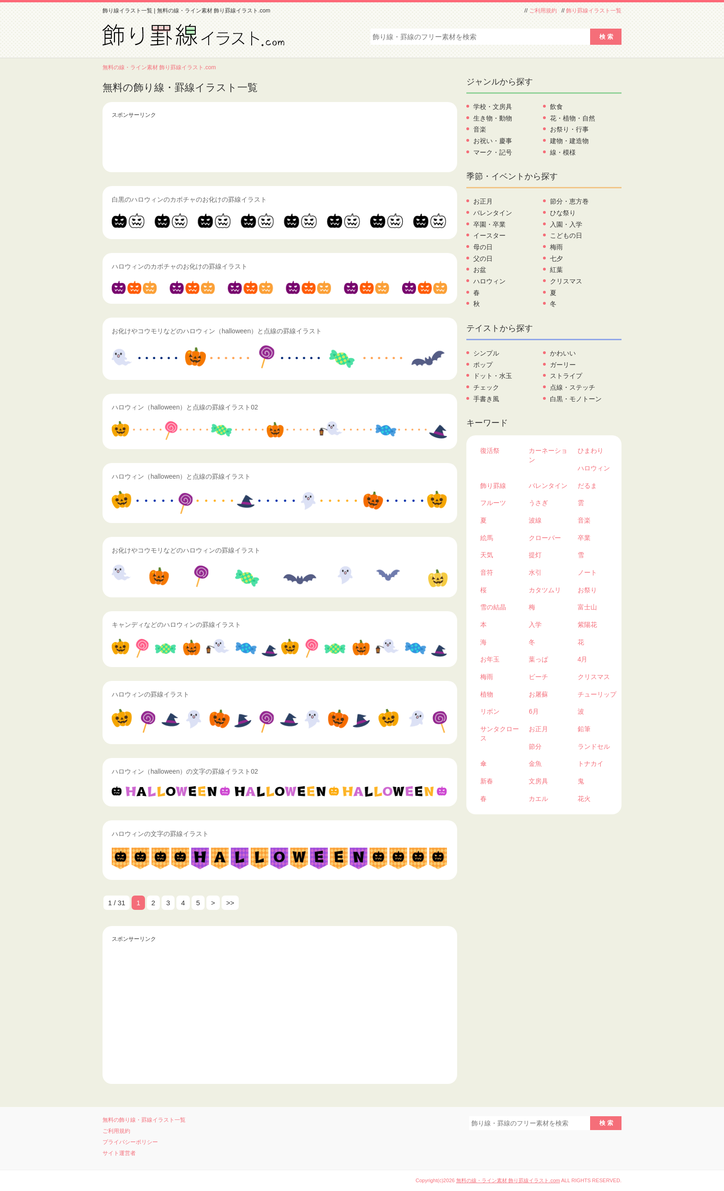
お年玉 (490, 659)
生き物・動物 (492, 118)
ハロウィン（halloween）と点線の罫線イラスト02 (185, 407)
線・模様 (563, 152)
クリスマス (566, 281)
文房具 (538, 781)
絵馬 (486, 537)
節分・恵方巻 (569, 201)
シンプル (486, 353)
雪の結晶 (493, 607)
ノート (587, 572)
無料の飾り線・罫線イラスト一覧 (144, 1120)
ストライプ (566, 375)
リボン (490, 711)
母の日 (483, 247)
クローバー (545, 537)
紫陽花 (587, 624)
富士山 (587, 607)
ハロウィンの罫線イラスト (150, 694)
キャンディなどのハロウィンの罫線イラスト (176, 624)
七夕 (556, 258)
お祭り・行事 (569, 129)
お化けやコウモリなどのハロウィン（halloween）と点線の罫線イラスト (217, 331)
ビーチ (538, 676)
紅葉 (556, 269)
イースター (489, 235)
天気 (486, 555)
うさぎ (538, 502)
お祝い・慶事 (492, 140)
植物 (486, 694)
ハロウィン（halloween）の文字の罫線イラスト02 (185, 771)
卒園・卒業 (489, 224)
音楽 (479, 129)
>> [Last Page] (230, 903)
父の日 (483, 258)
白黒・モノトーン (576, 399)
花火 (584, 798)
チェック (486, 387)
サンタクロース (499, 733)
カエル (538, 798)
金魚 (535, 763)
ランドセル (594, 746)
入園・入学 (566, 224)
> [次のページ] (213, 903)
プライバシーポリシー (130, 1142)
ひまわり (590, 450)
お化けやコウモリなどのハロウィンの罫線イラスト (186, 550)
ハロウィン (489, 281)
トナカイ (590, 763)
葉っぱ (538, 659)
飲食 (556, 106)
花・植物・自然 (572, 118)
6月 (534, 711)
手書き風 (486, 399)
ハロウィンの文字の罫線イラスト (160, 833)
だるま (587, 485)
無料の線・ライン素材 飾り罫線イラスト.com (159, 67)
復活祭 (490, 450)
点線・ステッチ (572, 387)
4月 (583, 659)
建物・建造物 (569, 140)
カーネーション (548, 455)
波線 (535, 520)
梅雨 (556, 247)
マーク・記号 (492, 152)
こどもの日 (566, 235)
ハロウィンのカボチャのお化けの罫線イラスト (179, 266)
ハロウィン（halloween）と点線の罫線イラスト (181, 476)
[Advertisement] (280, 142)
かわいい (563, 353)
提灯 (535, 555)
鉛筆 (584, 729)
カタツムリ (545, 590)
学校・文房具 (492, 106)
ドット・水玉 (492, 375)
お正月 (483, 201)
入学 (535, 624)
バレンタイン (492, 213)
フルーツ (493, 502)
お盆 (479, 269)
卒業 (584, 537)
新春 (486, 781)
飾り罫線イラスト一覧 (593, 10)
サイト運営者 (119, 1153)
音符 (486, 572)
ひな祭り (563, 213)
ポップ (483, 364)
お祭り (587, 590)
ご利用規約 (543, 10)
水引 (535, 572)
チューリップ (597, 694)
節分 (535, 746)
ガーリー (563, 364)
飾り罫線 (493, 485)
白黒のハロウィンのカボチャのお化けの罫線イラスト (189, 199)
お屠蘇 (538, 694)
